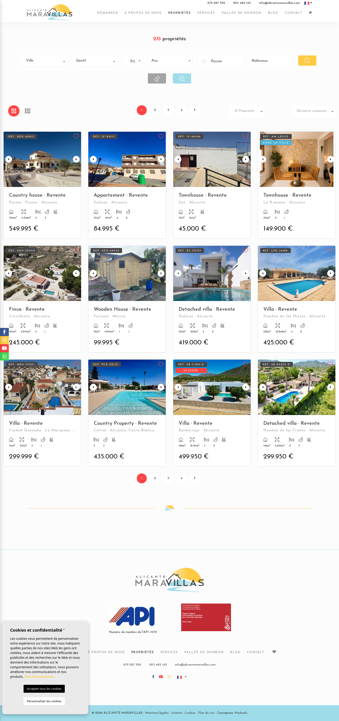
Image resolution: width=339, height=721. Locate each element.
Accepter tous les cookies (44, 689)
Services (206, 14)
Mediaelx (241, 713)
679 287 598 (216, 4)
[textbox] (46, 60)
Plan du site (206, 713)
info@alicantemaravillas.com (279, 4)
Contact (293, 14)
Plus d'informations (39, 676)
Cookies (190, 713)
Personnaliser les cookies (44, 701)
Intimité (176, 713)
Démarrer (107, 14)
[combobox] (45, 60)
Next (76, 159)
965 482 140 (242, 4)
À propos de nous (143, 14)
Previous (8, 159)
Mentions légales (157, 713)
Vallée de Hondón (241, 14)
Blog (273, 14)
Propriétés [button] (179, 14)
